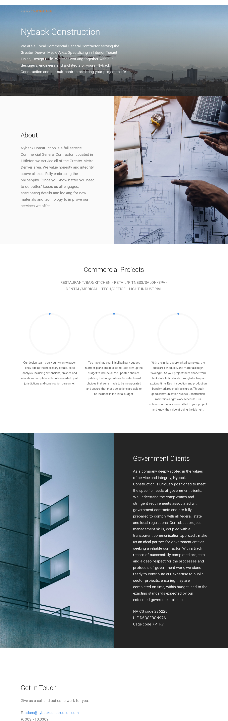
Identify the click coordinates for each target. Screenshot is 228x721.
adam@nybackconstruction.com (52, 712)
